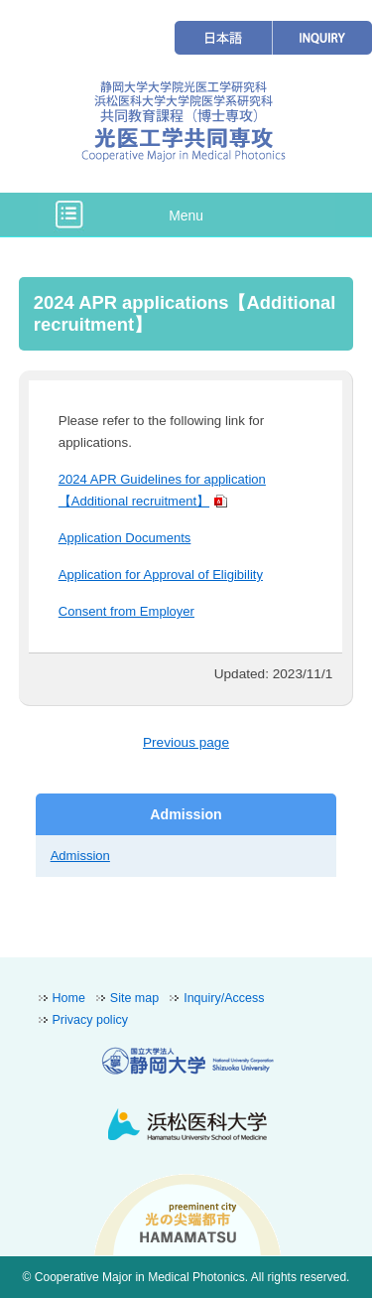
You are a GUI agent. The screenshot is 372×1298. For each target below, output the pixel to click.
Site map (134, 998)
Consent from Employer (126, 611)
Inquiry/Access (224, 998)
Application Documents (125, 537)
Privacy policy (90, 1020)
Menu (186, 215)
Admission (80, 855)
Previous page (186, 742)
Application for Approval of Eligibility (161, 574)
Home (69, 998)
